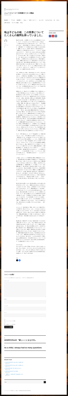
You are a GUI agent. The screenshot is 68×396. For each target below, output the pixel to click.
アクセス (13, 20)
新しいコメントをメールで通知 (9, 320)
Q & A (58, 20)
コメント (6, 280)
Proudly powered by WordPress (25, 390)
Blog (25, 20)
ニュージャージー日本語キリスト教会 (19, 13)
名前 (5, 299)
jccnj (5, 43)
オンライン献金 (15, 22)
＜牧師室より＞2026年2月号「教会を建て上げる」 (14, 374)
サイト (5, 312)
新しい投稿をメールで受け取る (9, 324)
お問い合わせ (7, 22)
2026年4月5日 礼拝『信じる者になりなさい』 (13, 368)
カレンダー (41, 20)
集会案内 (19, 20)
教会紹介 (6, 20)
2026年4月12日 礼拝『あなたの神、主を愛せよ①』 (14, 365)
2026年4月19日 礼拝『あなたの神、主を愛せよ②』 (14, 362)
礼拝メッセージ (32, 20)
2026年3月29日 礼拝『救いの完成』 (11, 371)
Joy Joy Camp (48, 20)
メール (6, 305)
